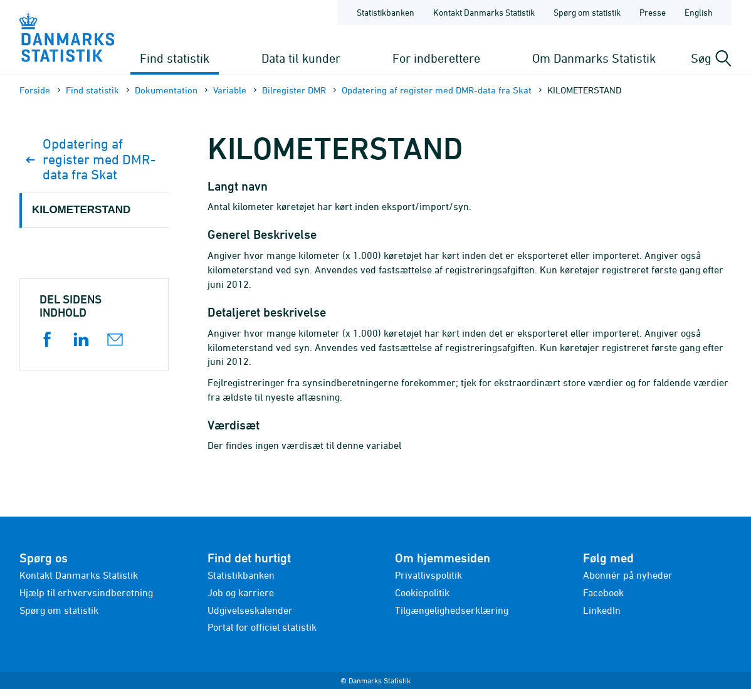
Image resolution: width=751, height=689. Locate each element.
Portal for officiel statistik (262, 627)
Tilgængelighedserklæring (451, 610)
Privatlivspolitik (428, 575)
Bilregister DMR (294, 90)
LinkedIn (602, 610)
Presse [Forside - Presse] (652, 12)
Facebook (603, 592)
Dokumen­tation (166, 90)
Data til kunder (300, 58)
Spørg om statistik (58, 610)
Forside (34, 90)
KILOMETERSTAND (81, 210)
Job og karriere (240, 592)
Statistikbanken (385, 12)
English (699, 12)
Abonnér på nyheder (628, 575)
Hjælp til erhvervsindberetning (86, 592)
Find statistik (174, 58)
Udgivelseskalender (250, 610)
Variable (229, 90)
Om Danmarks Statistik (594, 58)
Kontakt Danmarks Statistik (78, 575)
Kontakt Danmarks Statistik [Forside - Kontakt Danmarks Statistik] (484, 12)
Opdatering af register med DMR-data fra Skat (437, 90)
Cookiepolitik (422, 592)
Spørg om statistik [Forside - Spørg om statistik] (587, 12)
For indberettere (436, 58)
